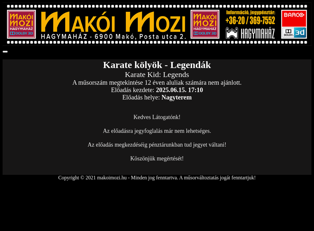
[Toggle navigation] (5, 52)
